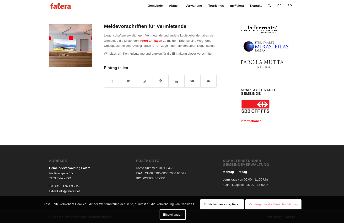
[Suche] (269, 5)
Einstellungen (172, 214)
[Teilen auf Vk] (192, 81)
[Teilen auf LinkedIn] (176, 81)
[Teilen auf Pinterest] (160, 81)
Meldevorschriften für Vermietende (145, 26)
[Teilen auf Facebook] (112, 81)
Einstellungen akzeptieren (222, 204)
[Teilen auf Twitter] (128, 81)
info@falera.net (69, 191)
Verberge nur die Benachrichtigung (273, 204)
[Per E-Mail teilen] (208, 81)
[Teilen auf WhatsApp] (144, 81)
